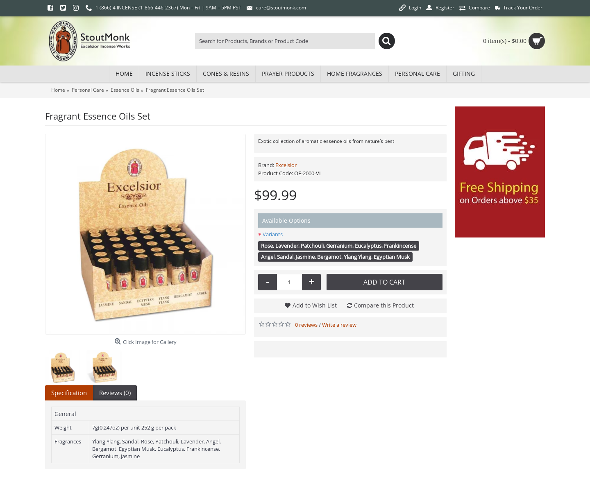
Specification (69, 393)
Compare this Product (384, 305)
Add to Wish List (315, 305)
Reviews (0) (115, 393)
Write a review (339, 324)
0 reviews (306, 324)
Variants (273, 234)
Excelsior (286, 165)
